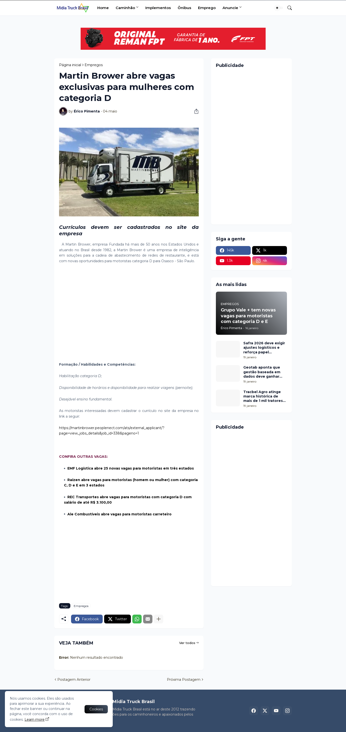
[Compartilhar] (194, 111)
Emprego (207, 7)
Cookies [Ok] (96, 709)
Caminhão (125, 7)
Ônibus (184, 7)
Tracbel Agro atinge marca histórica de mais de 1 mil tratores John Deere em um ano (265, 396)
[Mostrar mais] (158, 619)
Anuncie (230, 7)
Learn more (35, 719)
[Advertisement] (129, 315)
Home (103, 7)
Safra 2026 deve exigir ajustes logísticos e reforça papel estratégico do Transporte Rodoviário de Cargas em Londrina (265, 347)
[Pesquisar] (288, 8)
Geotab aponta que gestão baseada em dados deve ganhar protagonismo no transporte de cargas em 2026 (263, 372)
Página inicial (70, 65)
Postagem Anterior (73, 679)
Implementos (158, 7)
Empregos (94, 65)
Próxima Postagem (183, 679)
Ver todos (187, 643)
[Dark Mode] (279, 8)
